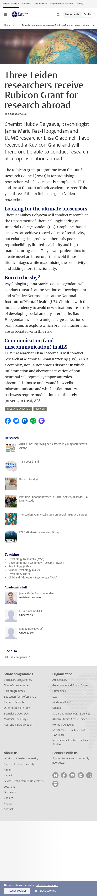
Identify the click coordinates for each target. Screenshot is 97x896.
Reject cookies (47, 891)
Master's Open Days (16, 719)
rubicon (40, 409)
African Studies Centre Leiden (69, 719)
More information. (47, 885)
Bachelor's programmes (18, 680)
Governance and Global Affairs (70, 685)
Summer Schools (14, 702)
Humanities (59, 691)
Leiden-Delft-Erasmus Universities (23, 781)
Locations (9, 787)
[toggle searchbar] (58, 14)
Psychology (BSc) (19, 574)
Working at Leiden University (21, 758)
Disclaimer (10, 792)
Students (26, 3)
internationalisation (18, 409)
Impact (8, 775)
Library (79, 3)
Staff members (40, 3)
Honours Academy (63, 725)
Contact (8, 809)
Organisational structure (61, 3)
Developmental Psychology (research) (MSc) (36, 563)
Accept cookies (17, 891)
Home (7, 25)
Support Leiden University (19, 764)
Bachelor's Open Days (17, 713)
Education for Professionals (20, 697)
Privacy (8, 803)
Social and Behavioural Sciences (71, 713)
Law (54, 697)
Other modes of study (17, 708)
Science (56, 708)
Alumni (8, 770)
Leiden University (11, 3)
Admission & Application (18, 725)
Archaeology (59, 680)
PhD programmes (14, 691)
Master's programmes (17, 685)
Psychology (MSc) (19, 566)
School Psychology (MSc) (24, 570)
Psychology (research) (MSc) (26, 559)
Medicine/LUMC (61, 702)
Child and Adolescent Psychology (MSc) (32, 577)
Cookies (8, 798)
